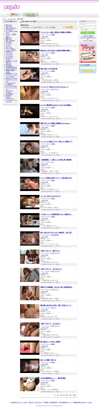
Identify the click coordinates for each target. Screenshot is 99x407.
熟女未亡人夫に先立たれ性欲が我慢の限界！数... (56, 50)
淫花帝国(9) (9, 65)
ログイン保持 (83, 29)
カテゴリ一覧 (12, 19)
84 (57, 395)
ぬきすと (53, 307)
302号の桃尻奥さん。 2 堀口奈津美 (53, 378)
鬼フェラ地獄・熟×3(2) (48, 360)
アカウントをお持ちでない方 (88, 38)
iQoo (52, 162)
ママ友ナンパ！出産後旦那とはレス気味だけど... (56, 214)
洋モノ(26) (9, 47)
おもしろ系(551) (10, 48)
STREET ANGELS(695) (9, 97)
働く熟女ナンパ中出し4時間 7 (50, 342)
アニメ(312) (9, 53)
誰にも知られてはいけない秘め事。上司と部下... (56, 232)
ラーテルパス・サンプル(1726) (11, 100)
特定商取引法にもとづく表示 (19, 402)
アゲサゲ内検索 (85, 65)
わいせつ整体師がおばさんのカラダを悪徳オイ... (56, 105)
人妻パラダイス (55, 253)
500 (74, 395)
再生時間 (24, 27)
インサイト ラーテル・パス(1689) (11, 75)
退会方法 (31, 402)
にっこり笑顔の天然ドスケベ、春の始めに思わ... (56, 178)
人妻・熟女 (45, 36)
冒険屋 (53, 34)
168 (64, 395)
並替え (47, 27)
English (90, 402)
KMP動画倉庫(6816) (11, 67)
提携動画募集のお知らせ (80, 402)
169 (67, 395)
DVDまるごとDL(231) (10, 58)
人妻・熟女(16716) (11, 28)
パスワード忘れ (88, 40)
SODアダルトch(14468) (9, 91)
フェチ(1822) (9, 56)
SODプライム (55, 89)
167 (61, 395)
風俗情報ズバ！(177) (11, 73)
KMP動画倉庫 (55, 235)
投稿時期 (35, 27)
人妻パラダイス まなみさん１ (51, 269)
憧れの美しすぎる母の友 (48, 69)
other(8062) (9, 42)
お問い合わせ (38, 402)
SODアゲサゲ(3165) (11, 86)
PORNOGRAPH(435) (11, 69)
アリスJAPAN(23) (10, 83)
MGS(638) (8, 64)
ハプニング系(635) (11, 50)
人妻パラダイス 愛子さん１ (50, 251)
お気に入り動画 (88, 36)
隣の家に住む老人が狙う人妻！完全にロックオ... (56, 305)
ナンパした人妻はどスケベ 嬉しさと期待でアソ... (56, 141)
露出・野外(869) (10, 40)
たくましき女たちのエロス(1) (50, 196)
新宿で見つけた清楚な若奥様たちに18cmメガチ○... (56, 123)
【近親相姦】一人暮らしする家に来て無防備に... (56, 160)
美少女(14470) (10, 29)
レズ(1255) (9, 43)
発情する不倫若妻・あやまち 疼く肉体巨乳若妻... (56, 287)
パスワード (81, 27)
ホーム (4, 19)
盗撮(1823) (9, 37)
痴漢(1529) (9, 39)
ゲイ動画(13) (9, 84)
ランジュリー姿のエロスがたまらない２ (54, 87)
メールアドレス (82, 24)
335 (70, 395)
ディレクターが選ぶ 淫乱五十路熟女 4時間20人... (56, 32)
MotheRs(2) (9, 95)
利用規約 (46, 402)
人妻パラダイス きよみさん (50, 323)
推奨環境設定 (54, 402)
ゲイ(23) (8, 45)
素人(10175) (9, 26)
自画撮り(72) (9, 51)
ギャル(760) (9, 54)
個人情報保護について (65, 402)
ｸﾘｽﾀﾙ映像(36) (10, 94)
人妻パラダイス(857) (11, 78)
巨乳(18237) (9, 25)
